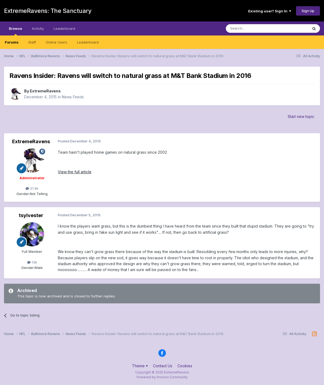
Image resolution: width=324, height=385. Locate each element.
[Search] (253, 28)
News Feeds (73, 97)
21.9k (32, 188)
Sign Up (308, 11)
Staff (32, 42)
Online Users (56, 42)
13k (32, 262)
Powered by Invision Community (162, 377)
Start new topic (301, 116)
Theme (140, 366)
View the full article (74, 172)
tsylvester (31, 215)
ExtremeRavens (45, 91)
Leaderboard (88, 42)
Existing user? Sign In (269, 11)
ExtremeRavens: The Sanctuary (47, 10)
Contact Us (162, 366)
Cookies (184, 366)
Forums (12, 42)
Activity (38, 28)
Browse (15, 30)
